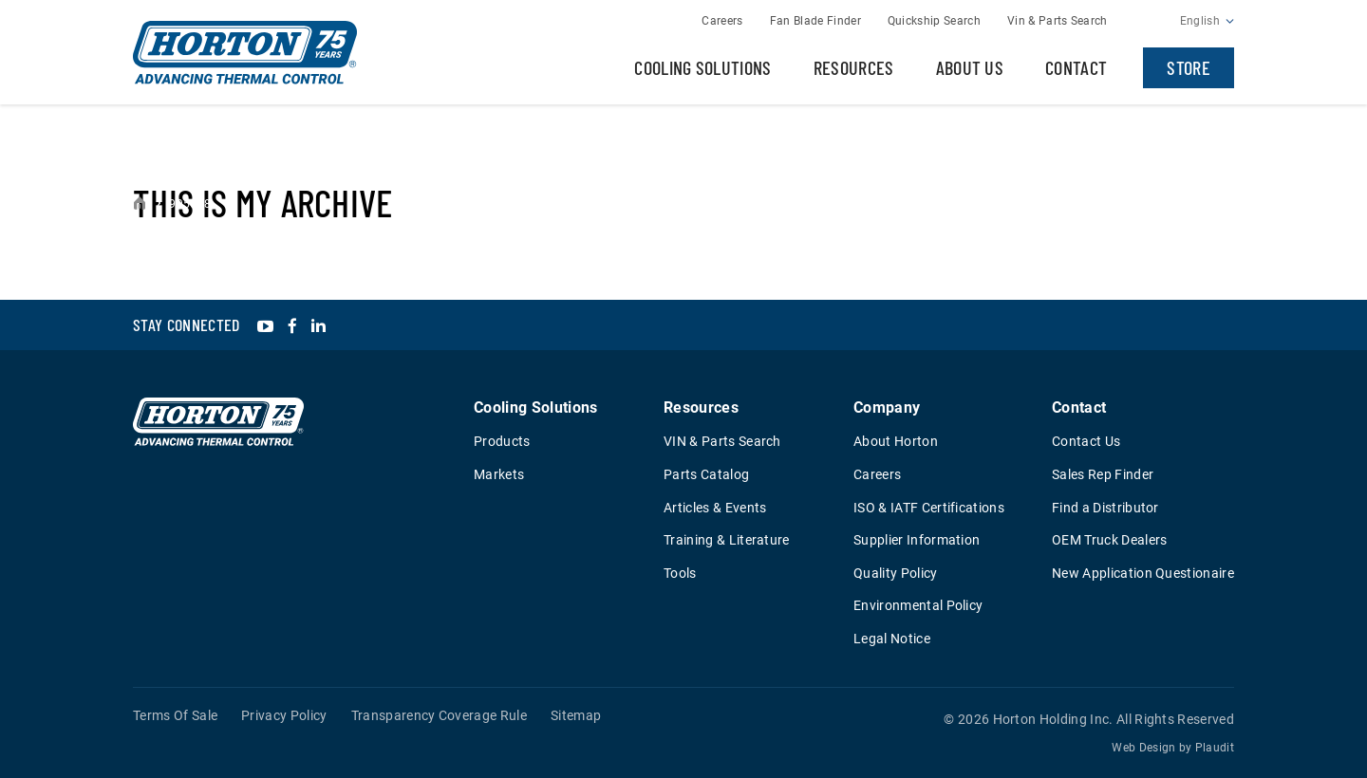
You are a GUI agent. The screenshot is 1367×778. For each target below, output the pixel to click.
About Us (970, 67)
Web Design (1143, 747)
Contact (1076, 67)
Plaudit (1214, 747)
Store (1188, 67)
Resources (854, 67)
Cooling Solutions (702, 67)
